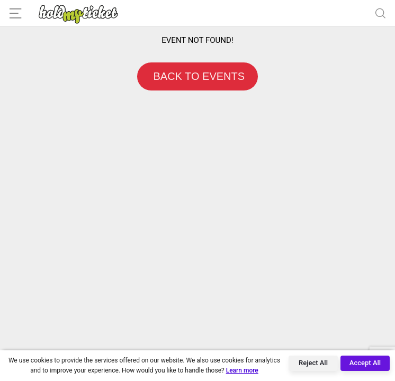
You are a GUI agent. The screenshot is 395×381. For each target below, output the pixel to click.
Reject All (313, 363)
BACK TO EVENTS (197, 76)
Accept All (365, 363)
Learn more (242, 370)
